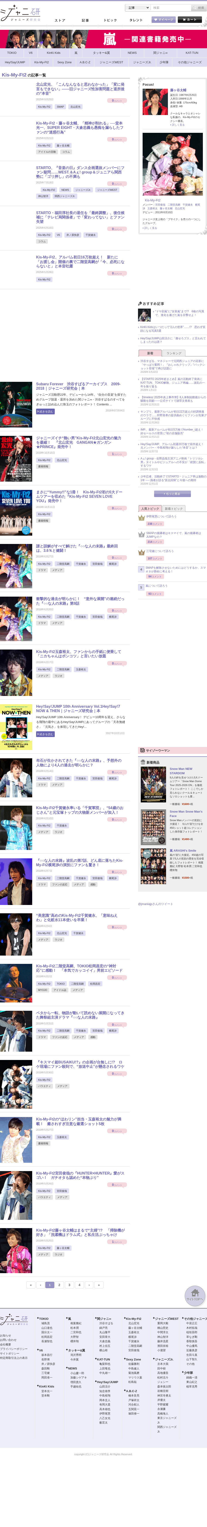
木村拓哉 (191, 1328)
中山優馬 (191, 1346)
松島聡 (132, 1382)
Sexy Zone (133, 1359)
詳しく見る (178, 124)
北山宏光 (75, 106)
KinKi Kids (46, 1386)
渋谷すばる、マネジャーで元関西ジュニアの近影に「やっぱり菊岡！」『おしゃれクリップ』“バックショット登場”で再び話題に (173, 364)
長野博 (45, 1359)
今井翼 (74, 1359)
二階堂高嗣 (63, 563)
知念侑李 (104, 1391)
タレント (135, 20)
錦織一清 (191, 1377)
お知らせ (5, 1335)
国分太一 (46, 1332)
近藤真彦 (191, 1350)
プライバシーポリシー (14, 1349)
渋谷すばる (106, 1323)
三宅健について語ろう (156, 552)
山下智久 (191, 1359)
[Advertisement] (43, 337)
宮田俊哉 (97, 563)
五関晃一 (133, 1409)
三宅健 (45, 1373)
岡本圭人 (104, 1400)
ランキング (174, 353)
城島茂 (45, 1323)
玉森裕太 (81, 669)
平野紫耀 (162, 1404)
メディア (57, 570)
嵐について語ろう (153, 587)
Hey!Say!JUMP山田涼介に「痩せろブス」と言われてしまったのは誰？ (173, 340)
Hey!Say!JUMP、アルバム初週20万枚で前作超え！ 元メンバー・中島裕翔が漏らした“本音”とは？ (174, 446)
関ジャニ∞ (104, 1319)
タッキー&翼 (76, 1350)
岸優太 (161, 1400)
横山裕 (103, 1350)
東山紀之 (191, 1382)
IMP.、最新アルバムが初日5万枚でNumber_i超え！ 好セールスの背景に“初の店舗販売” (173, 431)
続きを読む (46, 411)
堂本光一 (46, 1391)
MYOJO (42, 990)
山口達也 (46, 1328)
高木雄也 (104, 1409)
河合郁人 (133, 1404)
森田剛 (45, 1368)
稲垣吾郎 (191, 1332)
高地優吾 (162, 1373)
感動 (92, 884)
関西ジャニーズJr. (65, 196)
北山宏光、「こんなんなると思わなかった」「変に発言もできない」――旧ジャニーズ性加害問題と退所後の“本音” (80, 88)
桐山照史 (162, 1328)
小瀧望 (161, 1350)
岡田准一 (46, 1377)
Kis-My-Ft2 (44, 106)
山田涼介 (104, 1386)
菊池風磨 (133, 1373)
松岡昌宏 (95, 983)
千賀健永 (91, 235)
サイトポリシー (9, 1353)
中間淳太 (162, 1332)
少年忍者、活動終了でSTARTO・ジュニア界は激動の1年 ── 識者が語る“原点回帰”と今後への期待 (174, 478)
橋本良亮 (133, 1395)
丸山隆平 (104, 1332)
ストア (59, 20)
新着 (150, 353)
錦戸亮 (103, 1328)
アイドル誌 (60, 990)
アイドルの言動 (47, 151)
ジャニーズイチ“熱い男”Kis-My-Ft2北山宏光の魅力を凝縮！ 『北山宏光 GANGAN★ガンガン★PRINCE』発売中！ (78, 442)
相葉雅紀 (75, 1323)
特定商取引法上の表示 (14, 1358)
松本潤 (74, 1328)
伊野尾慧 (104, 1413)
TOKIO (61, 983)
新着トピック (174, 508)
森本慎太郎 (164, 1386)
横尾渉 (113, 563)
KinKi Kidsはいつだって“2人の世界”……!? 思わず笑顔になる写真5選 (172, 328)
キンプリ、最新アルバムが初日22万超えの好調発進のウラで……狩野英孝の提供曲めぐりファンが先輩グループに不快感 (174, 415)
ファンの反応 (59, 884)
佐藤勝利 (133, 1364)
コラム (66, 151)
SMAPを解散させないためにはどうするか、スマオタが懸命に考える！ (172, 569)
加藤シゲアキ (78, 1377)
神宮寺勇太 (164, 1395)
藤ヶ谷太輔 (63, 145)
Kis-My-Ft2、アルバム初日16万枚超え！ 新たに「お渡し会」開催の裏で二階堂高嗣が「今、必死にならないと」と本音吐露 (80, 261)
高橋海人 (162, 1413)
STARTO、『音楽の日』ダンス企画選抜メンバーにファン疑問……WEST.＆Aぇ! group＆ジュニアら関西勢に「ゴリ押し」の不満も (80, 172)
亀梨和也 (104, 1364)
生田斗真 (191, 1355)
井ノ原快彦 (72, 235)
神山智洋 (43, 196)
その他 (190, 1364)
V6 (58, 235)
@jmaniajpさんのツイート (155, 904)
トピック (110, 20)
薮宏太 (103, 1422)
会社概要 (5, 1344)
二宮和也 (75, 1332)
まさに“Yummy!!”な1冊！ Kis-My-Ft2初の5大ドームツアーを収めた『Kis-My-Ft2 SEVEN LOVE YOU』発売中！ (79, 496)
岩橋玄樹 (162, 1391)
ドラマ (42, 570)
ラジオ (58, 675)
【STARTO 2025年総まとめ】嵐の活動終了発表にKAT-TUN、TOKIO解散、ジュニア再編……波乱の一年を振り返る (173, 382)
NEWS (65, 189)
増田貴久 (75, 1382)
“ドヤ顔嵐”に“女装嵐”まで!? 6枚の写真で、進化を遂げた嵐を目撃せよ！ (179, 313)
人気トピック (150, 508)
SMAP (60, 106)
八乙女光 (104, 1418)
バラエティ (44, 1086)
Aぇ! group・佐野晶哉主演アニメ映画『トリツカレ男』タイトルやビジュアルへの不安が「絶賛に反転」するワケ (174, 462)
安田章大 (104, 1337)
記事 (85, 20)
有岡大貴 (104, 1404)
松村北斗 (162, 1377)
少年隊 (188, 1373)
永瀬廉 (161, 1409)
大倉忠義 (104, 1341)
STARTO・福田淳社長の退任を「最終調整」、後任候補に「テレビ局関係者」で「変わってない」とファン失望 (80, 217)
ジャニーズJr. (83, 189)
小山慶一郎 (77, 1373)
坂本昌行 (46, 1355)
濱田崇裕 (162, 1346)
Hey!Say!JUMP (107, 1382)
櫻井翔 (74, 1341)
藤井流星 (162, 1341)
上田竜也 (104, 1368)
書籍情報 (43, 466)
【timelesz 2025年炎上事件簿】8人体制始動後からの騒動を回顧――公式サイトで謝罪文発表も (173, 399)
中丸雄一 (104, 1373)
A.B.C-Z (131, 1391)
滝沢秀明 (75, 1355)
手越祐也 (75, 1386)
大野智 (74, 1337)
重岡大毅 (162, 1323)
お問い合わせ (8, 1340)
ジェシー (162, 1382)
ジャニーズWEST (107, 189)
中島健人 (133, 1368)
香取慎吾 (191, 1341)
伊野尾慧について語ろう (157, 518)
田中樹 (161, 1368)
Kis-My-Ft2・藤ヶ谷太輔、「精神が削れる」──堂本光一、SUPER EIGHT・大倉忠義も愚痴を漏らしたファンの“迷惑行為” (80, 127)
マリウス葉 (135, 1377)
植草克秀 (191, 1386)
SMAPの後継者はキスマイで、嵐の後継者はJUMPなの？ (169, 534)
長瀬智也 (46, 1341)
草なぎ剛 (191, 1337)
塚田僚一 (133, 1413)
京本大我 (162, 1364)
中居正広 (191, 1323)
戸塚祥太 (133, 1400)
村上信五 (104, 1346)
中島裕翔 (104, 1395)
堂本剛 (45, 1395)
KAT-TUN (103, 1359)
